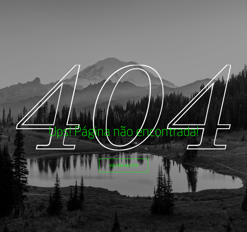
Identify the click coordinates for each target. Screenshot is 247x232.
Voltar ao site (123, 165)
